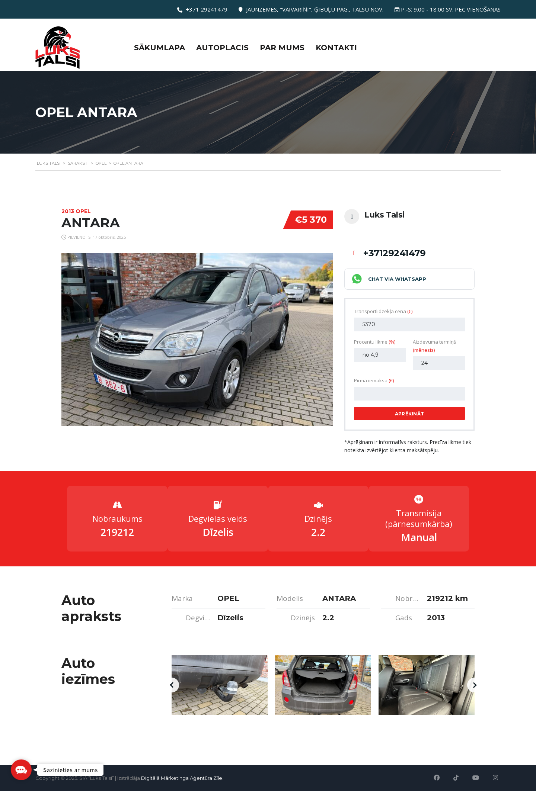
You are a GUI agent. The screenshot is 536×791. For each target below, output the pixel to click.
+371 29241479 (206, 9)
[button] (171, 685)
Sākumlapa (159, 47)
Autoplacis (222, 47)
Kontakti (336, 47)
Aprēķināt (409, 414)
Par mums (282, 47)
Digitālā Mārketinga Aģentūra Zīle (181, 778)
